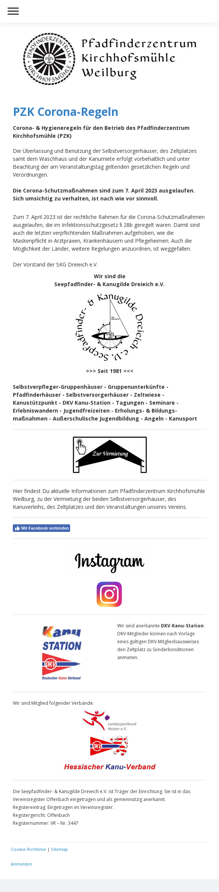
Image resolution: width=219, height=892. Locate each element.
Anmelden (21, 864)
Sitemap (59, 849)
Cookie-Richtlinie (28, 849)
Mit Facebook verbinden (41, 528)
